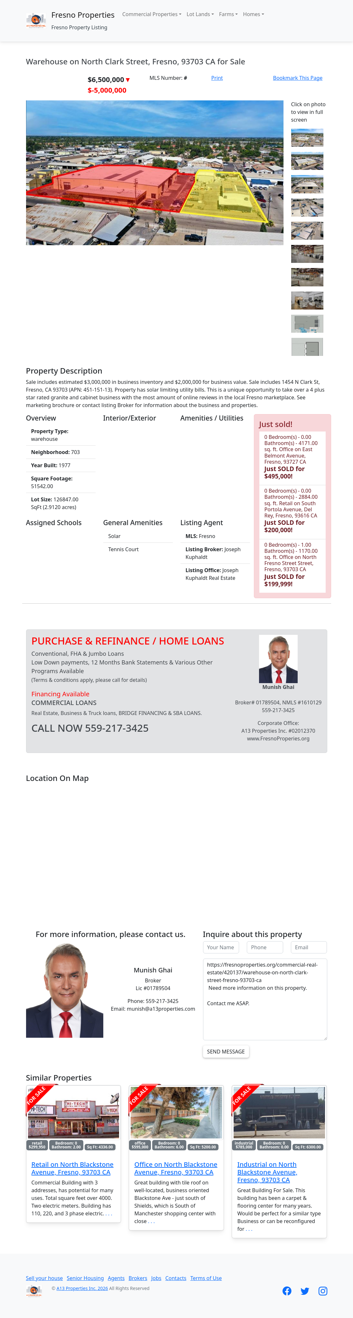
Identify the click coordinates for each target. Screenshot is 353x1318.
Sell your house (44, 1278)
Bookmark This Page (298, 77)
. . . (109, 1213)
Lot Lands (198, 14)
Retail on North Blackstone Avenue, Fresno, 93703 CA (73, 1168)
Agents (116, 1278)
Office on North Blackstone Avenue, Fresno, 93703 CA (175, 1168)
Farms (226, 14)
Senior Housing (85, 1278)
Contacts (176, 1278)
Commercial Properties (150, 14)
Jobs (156, 1278)
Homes (251, 14)
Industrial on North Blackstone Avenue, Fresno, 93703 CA (267, 1172)
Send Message (226, 1051)
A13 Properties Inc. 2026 (82, 1288)
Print (217, 77)
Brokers (138, 1278)
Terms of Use (206, 1278)
